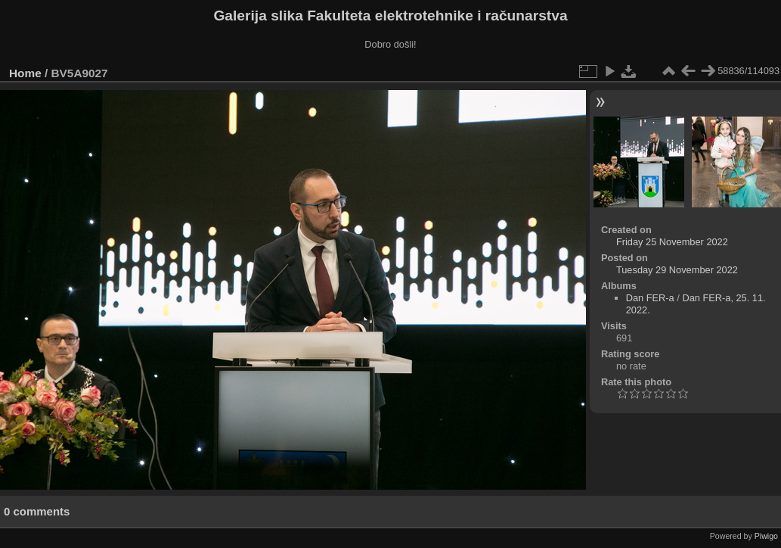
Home (25, 73)
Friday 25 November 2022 (672, 242)
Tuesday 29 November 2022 (677, 270)
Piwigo (766, 535)
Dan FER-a (650, 298)
